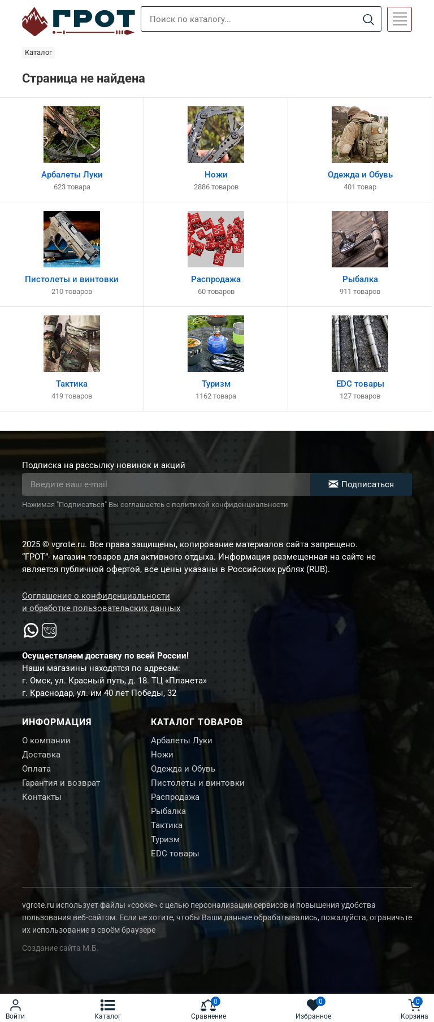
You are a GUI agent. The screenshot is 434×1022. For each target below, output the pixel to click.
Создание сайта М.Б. (60, 947)
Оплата (36, 769)
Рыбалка (168, 811)
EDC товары (175, 853)
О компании (46, 740)
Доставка (41, 755)
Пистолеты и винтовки (198, 783)
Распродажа (175, 797)
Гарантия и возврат (61, 783)
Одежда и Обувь (183, 769)
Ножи (162, 755)
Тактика (167, 825)
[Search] (368, 19)
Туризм (165, 839)
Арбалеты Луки (181, 740)
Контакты (42, 797)
